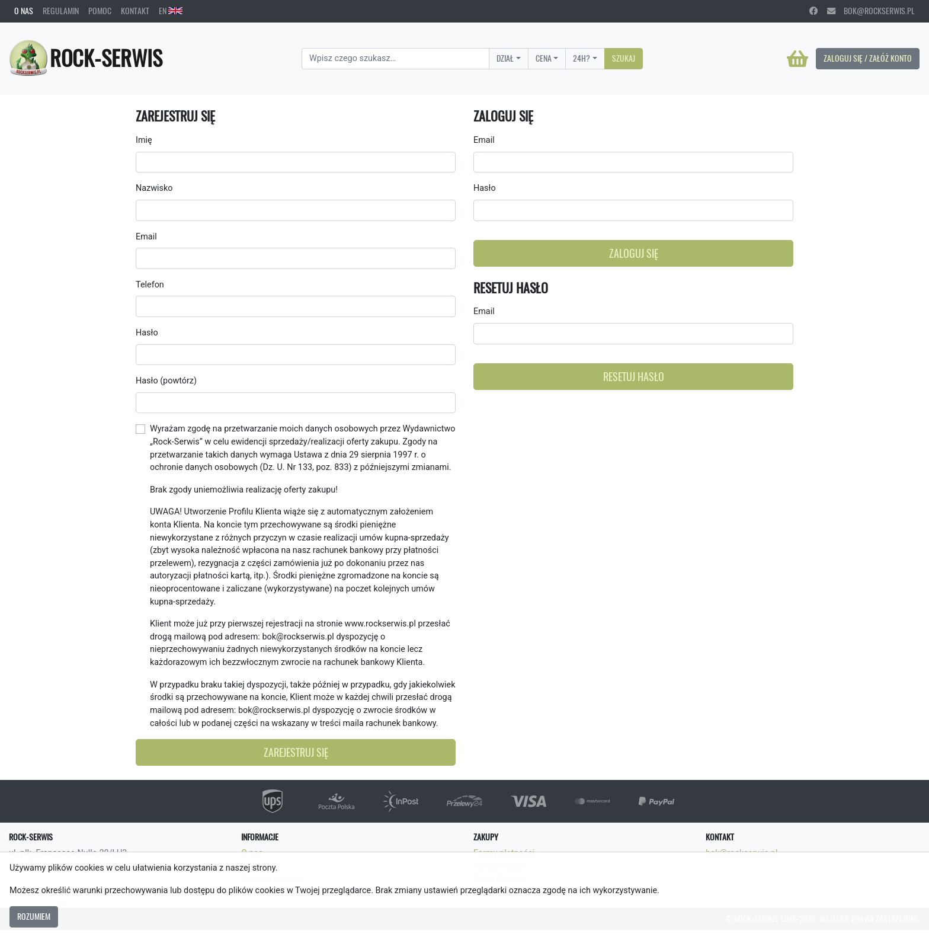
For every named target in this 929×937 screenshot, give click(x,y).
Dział (505, 58)
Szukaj (623, 58)
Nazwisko (154, 188)
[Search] (395, 58)
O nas (23, 11)
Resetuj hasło (633, 376)
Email (146, 237)
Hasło (147, 333)
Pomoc (99, 11)
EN (170, 11)
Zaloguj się (633, 253)
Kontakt (135, 11)
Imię (144, 140)
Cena (544, 58)
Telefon (150, 285)
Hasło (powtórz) (166, 381)
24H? (581, 58)
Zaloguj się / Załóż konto (868, 58)
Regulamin (61, 11)
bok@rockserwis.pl (871, 11)
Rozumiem (33, 916)
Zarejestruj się (296, 752)
